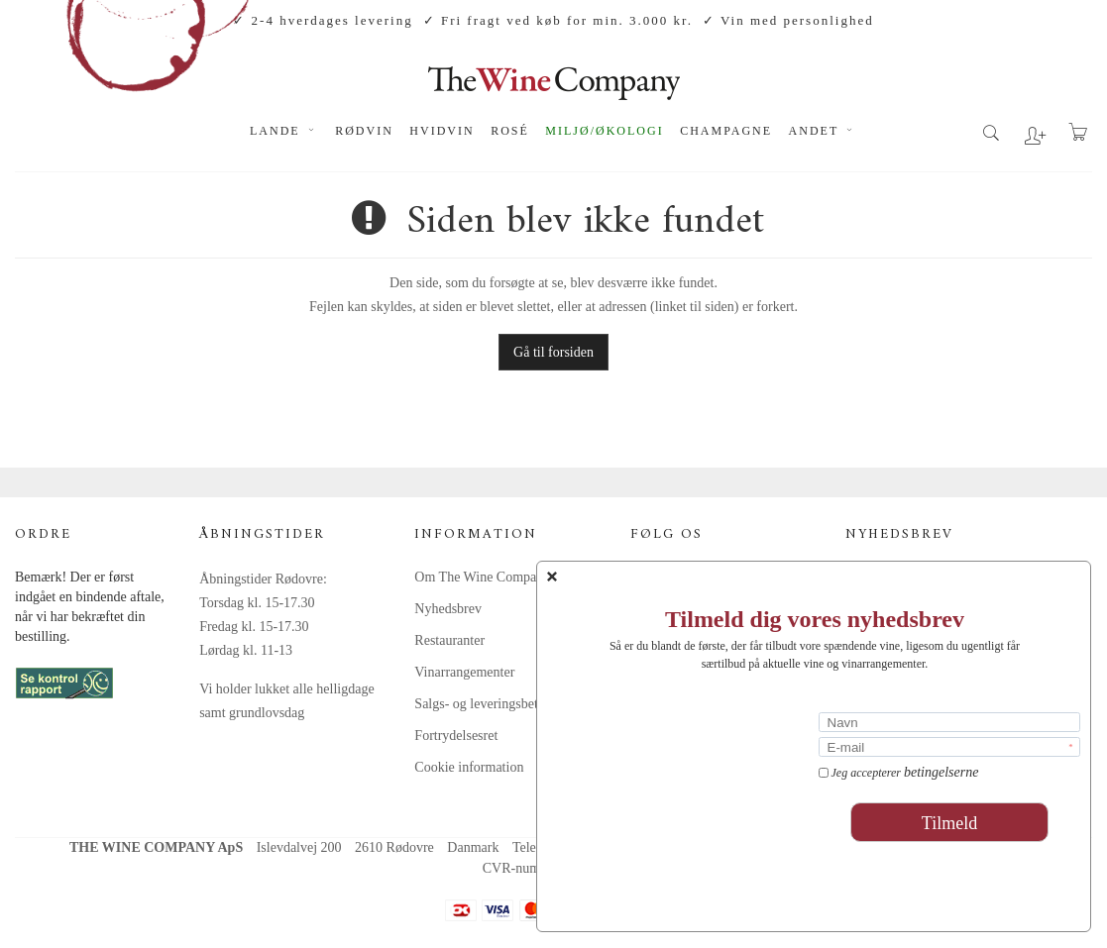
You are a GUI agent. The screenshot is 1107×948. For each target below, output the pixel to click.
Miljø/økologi (604, 131)
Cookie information (468, 767)
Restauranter (449, 640)
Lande (284, 131)
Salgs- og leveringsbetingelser (498, 703)
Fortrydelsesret (456, 735)
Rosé (510, 131)
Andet (823, 131)
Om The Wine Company (482, 577)
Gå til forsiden (553, 352)
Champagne (726, 131)
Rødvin (364, 131)
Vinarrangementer (464, 672)
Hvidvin (441, 131)
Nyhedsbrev (448, 608)
